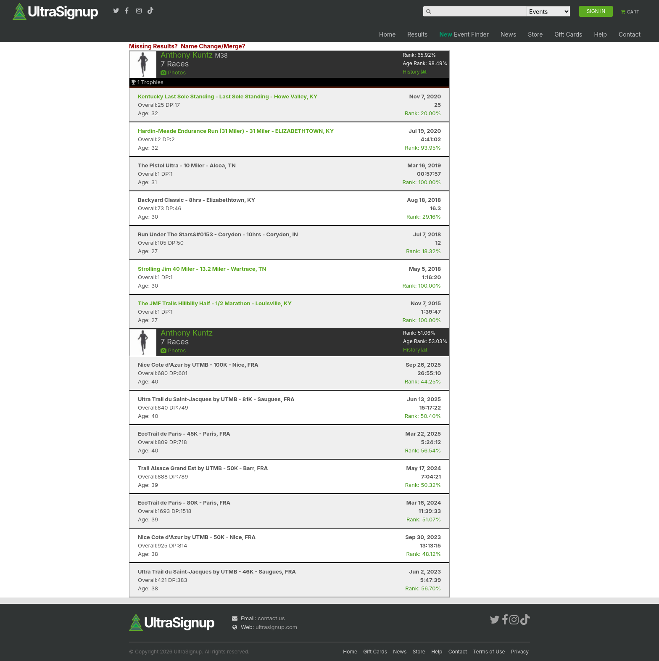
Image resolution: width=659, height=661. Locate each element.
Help (600, 34)
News (508, 34)
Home (387, 34)
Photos (173, 72)
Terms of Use (489, 651)
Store (535, 34)
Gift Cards (568, 34)
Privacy (520, 651)
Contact (630, 34)
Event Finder (464, 34)
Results (417, 34)
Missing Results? (153, 46)
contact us (271, 618)
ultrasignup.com (276, 627)
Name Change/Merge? (213, 46)
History (415, 72)
